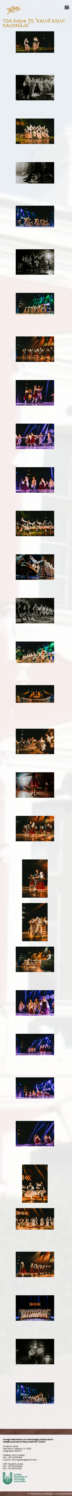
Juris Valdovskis (63, 1493)
